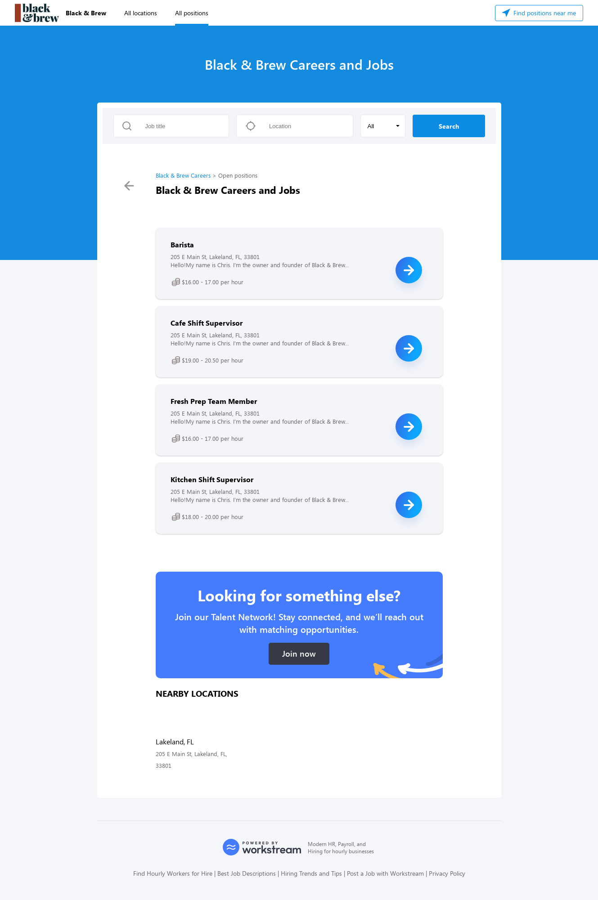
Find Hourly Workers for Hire (172, 873)
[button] (382, 126)
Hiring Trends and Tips (311, 873)
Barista (182, 244)
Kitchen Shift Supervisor (212, 479)
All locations (140, 13)
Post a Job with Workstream (385, 873)
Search (449, 126)
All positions (191, 13)
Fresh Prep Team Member (214, 401)
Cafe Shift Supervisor (207, 322)
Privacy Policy (447, 873)
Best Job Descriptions (246, 873)
